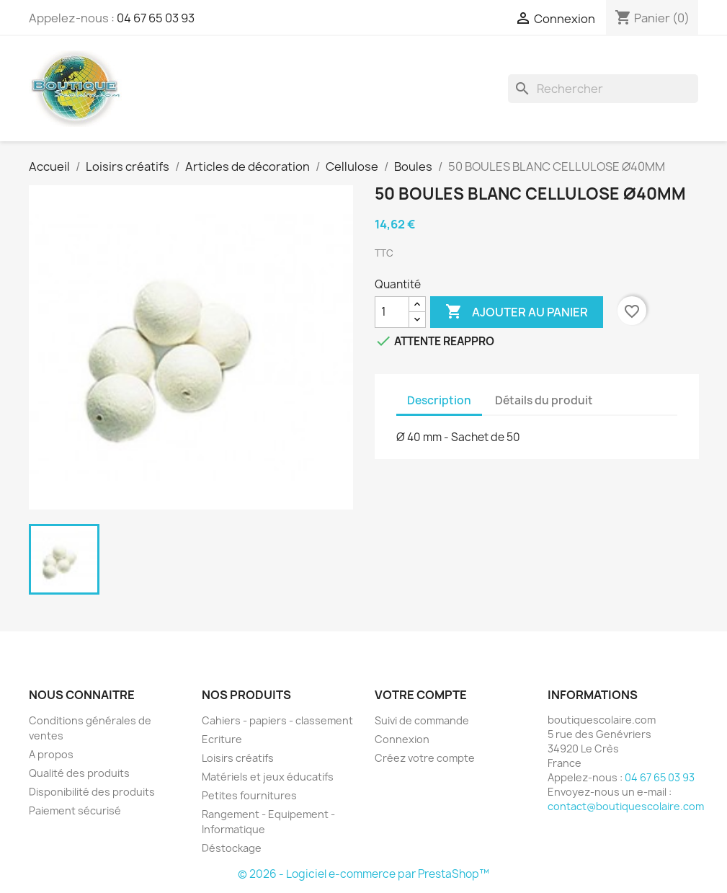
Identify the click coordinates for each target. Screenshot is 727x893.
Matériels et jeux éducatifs (268, 776)
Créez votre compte (425, 758)
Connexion (402, 739)
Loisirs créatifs (238, 758)
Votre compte (421, 695)
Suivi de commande (422, 720)
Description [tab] (439, 400)
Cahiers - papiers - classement (277, 720)
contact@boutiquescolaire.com (626, 806)
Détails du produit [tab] (544, 400)
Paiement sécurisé (75, 810)
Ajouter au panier (516, 312)
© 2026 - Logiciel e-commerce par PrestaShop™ (363, 873)
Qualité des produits (79, 773)
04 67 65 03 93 (156, 18)
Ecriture (222, 739)
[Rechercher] (603, 88)
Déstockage (232, 848)
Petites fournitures (249, 795)
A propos (51, 754)
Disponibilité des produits (92, 792)
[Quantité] (392, 312)
